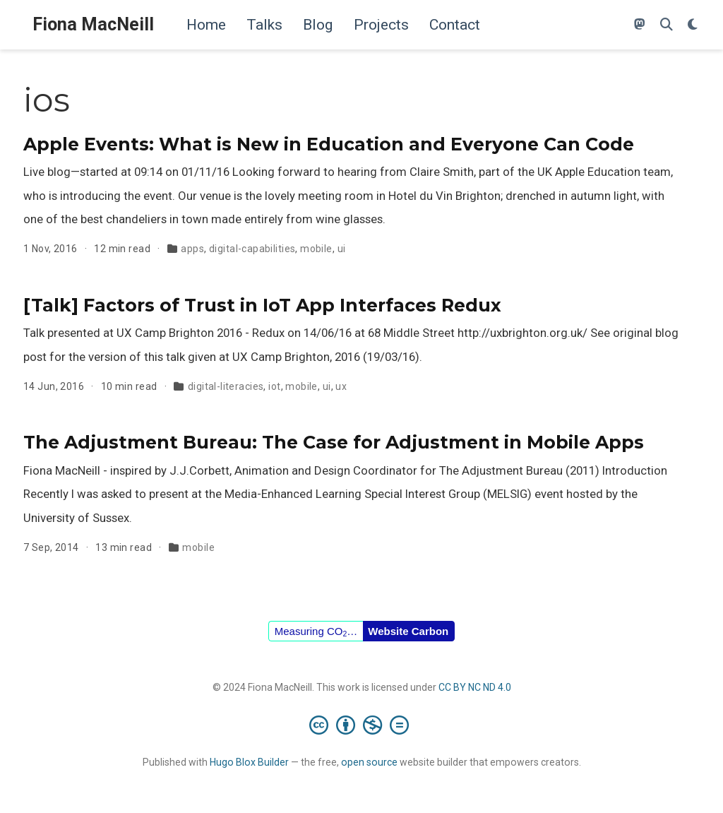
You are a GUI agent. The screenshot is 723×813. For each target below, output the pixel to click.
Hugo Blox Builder (249, 762)
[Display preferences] (693, 25)
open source (369, 762)
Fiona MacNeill (93, 24)
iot (274, 386)
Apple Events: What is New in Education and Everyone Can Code (328, 144)
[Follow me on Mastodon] (639, 25)
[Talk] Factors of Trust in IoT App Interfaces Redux (262, 305)
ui (341, 248)
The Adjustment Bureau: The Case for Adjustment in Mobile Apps (333, 442)
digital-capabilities (252, 248)
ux (341, 386)
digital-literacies (226, 386)
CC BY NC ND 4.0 (474, 687)
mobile (316, 248)
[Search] (666, 25)
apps (192, 248)
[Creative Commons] (361, 725)
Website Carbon (408, 631)
